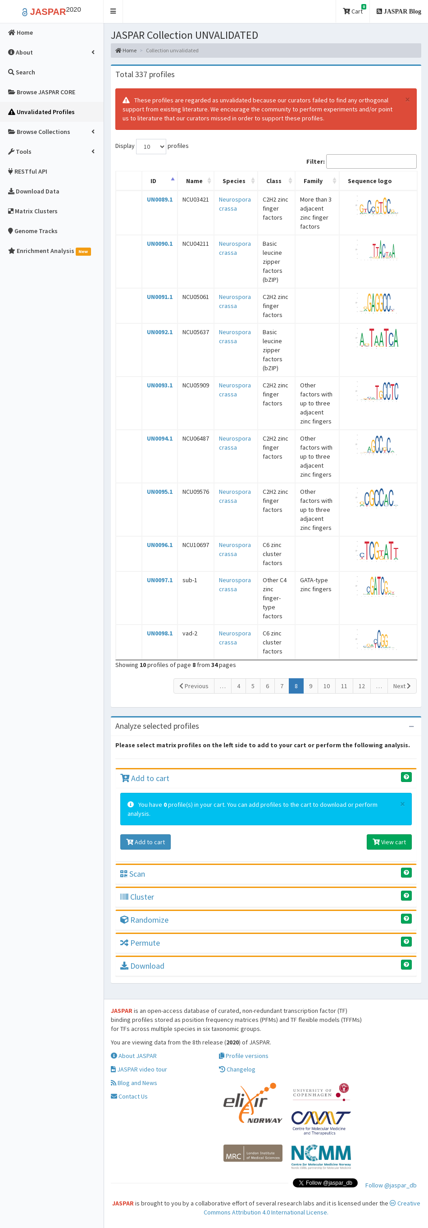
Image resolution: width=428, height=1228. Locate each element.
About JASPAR (134, 1056)
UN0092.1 (160, 332)
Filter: (361, 161)
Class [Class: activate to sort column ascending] (274, 181)
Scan (132, 874)
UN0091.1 (160, 297)
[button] (113, 11)
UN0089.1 (160, 199)
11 (344, 686)
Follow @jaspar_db (391, 1185)
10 (326, 686)
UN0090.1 (160, 243)
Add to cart (144, 778)
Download (142, 966)
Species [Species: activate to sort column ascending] (234, 181)
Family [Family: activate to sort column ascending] (313, 181)
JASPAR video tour (139, 1069)
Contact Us (129, 1096)
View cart (389, 842)
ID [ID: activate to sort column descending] (153, 181)
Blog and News (134, 1083)
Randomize (144, 920)
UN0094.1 (160, 438)
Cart (354, 9)
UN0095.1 (160, 492)
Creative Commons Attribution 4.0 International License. (312, 1207)
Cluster (137, 897)
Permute (140, 943)
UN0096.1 (160, 545)
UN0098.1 (160, 633)
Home (126, 50)
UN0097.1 (160, 580)
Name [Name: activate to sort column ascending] (194, 181)
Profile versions (244, 1056)
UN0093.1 (160, 385)
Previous (194, 686)
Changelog (237, 1069)
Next (402, 686)
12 (362, 686)
